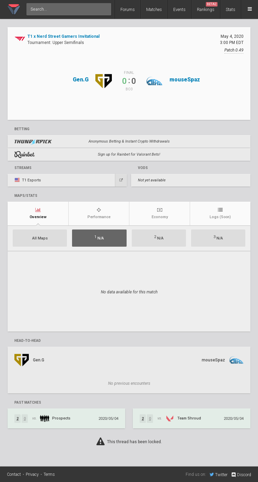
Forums (127, 9)
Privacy (32, 474)
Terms (49, 474)
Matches (154, 9)
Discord (241, 475)
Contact (14, 474)
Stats (230, 9)
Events (179, 9)
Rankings (207, 7)
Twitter (218, 474)
